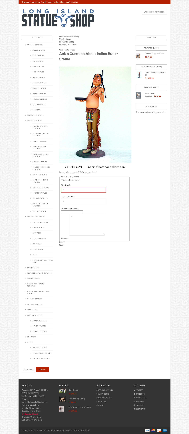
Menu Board (38, 249)
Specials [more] (151, 87)
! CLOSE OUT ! (33, 310)
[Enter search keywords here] (28, 369)
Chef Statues (39, 227)
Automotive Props (41, 359)
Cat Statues (38, 61)
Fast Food (37, 233)
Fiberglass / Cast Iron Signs (43, 261)
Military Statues (40, 198)
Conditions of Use (104, 398)
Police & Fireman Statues (40, 205)
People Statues (34, 121)
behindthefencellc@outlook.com (35, 402)
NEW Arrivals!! (33, 278)
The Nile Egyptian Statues (41, 155)
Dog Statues (38, 72)
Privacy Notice (102, 394)
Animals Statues (34, 45)
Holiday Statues (40, 175)
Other (30, 342)
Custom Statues (34, 315)
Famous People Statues (39, 148)
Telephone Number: (70, 209)
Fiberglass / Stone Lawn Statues (38, 293)
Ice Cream (37, 244)
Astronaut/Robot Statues (41, 135)
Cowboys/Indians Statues (40, 181)
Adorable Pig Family (77, 399)
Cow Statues (38, 67)
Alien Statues (33, 268)
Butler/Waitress (40, 222)
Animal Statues (40, 321)
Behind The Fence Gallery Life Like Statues (54, 430)
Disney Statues (39, 141)
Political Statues (41, 187)
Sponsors (31, 337)
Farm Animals (39, 77)
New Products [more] (151, 67)
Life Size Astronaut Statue (80, 407)
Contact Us (101, 402)
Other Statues (39, 211)
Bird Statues (38, 56)
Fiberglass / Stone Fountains (35, 285)
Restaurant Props (35, 217)
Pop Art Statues (34, 299)
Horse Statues (39, 88)
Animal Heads (39, 50)
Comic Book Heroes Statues (41, 168)
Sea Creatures (39, 104)
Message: (65, 238)
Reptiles (36, 110)
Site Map (100, 405)
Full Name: (66, 185)
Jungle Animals (40, 99)
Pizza (35, 255)
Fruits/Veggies (39, 238)
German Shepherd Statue (154, 54)
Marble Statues (40, 348)
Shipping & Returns (104, 390)
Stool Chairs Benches (43, 353)
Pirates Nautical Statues (40, 127)
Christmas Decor (35, 304)
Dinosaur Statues (35, 115)
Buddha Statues (40, 162)
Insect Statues (39, 94)
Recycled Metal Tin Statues (40, 273)
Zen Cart (87, 430)
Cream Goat (149, 93)
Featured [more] (151, 48)
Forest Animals (40, 83)
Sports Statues (40, 193)
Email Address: (68, 197)
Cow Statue (73, 390)
